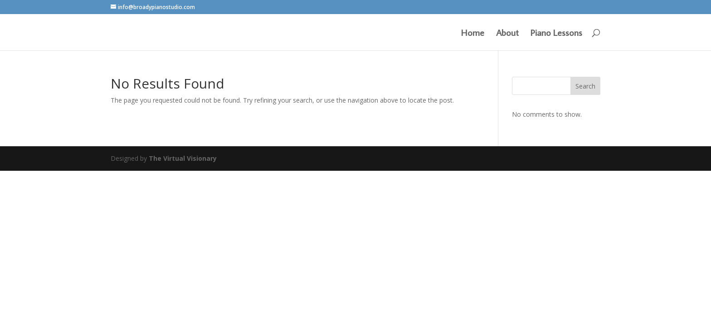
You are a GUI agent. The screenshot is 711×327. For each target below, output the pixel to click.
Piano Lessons (556, 33)
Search (585, 86)
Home (472, 33)
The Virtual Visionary (183, 158)
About (507, 33)
